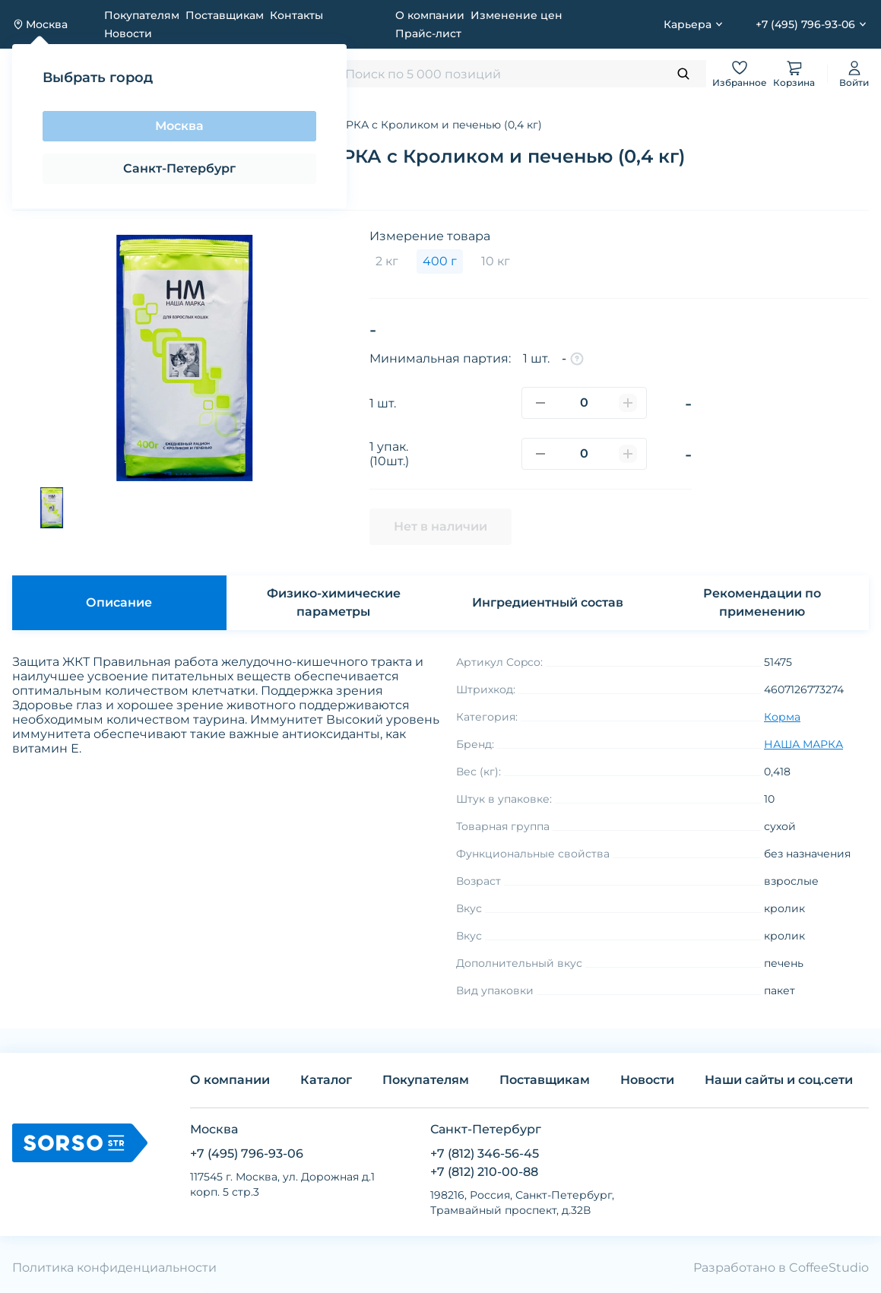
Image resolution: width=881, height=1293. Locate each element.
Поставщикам (224, 15)
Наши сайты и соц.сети (779, 1080)
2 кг (387, 261)
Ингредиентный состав (547, 602)
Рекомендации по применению (762, 602)
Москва (179, 126)
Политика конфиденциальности (114, 1267)
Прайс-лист (428, 33)
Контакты (296, 15)
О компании (429, 15)
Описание (119, 602)
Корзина (794, 73)
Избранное (739, 73)
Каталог (326, 1080)
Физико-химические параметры (334, 602)
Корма (782, 717)
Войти (854, 73)
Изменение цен (517, 15)
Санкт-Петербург (179, 168)
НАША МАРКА (803, 744)
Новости (128, 33)
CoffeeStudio (829, 1267)
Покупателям (141, 15)
